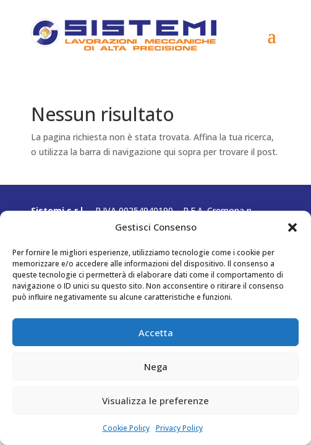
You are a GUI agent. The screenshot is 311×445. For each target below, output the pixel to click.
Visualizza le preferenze (155, 400)
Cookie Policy (126, 428)
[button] (292, 227)
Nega (156, 366)
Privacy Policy (179, 428)
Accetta (155, 332)
